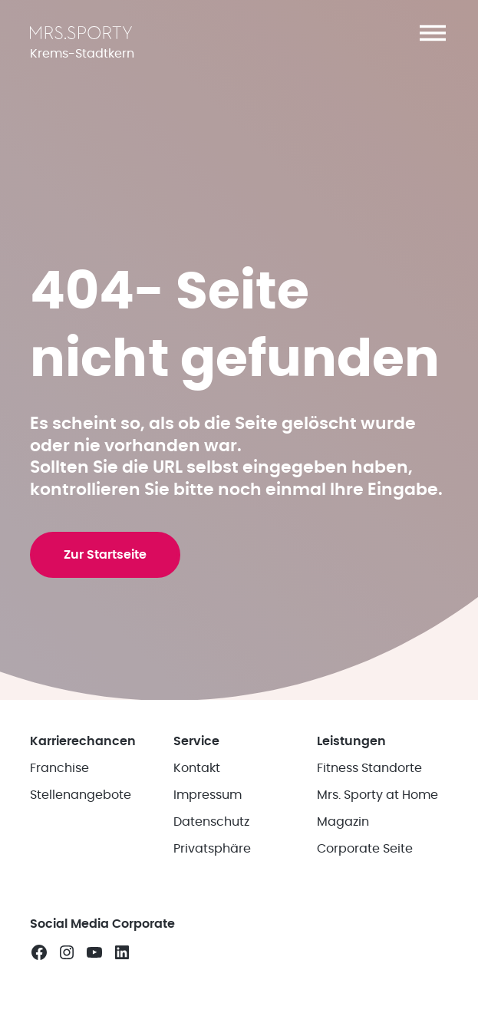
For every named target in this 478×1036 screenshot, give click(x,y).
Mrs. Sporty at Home (377, 795)
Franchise (59, 768)
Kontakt (196, 768)
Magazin (343, 822)
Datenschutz (211, 822)
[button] (432, 33)
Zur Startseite (105, 555)
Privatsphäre (212, 849)
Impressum (207, 795)
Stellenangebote (80, 795)
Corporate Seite (365, 849)
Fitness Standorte (369, 768)
